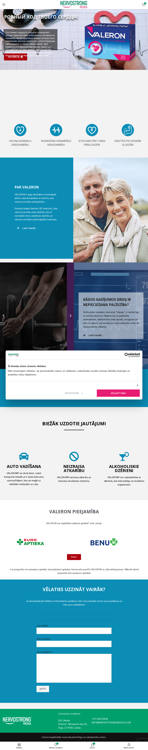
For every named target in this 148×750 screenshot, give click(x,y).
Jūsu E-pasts (74, 641)
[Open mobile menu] (4, 5)
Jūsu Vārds (74, 628)
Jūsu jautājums (74, 659)
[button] (3, 316)
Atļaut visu (118, 393)
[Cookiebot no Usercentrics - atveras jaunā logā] (127, 355)
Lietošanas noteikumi (69, 713)
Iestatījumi (73, 393)
